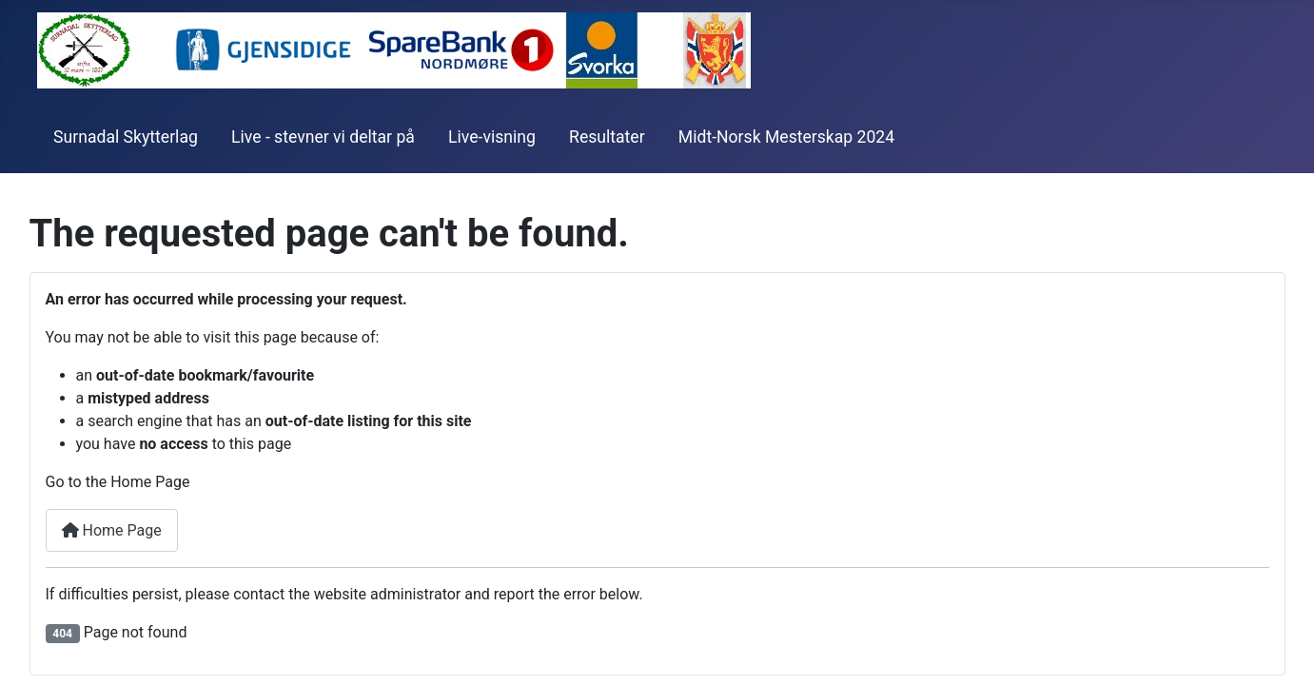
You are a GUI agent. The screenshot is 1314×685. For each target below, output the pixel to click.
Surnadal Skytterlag (125, 137)
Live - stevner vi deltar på (323, 137)
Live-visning (492, 137)
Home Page (112, 530)
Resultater (607, 137)
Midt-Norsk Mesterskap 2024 (786, 137)
